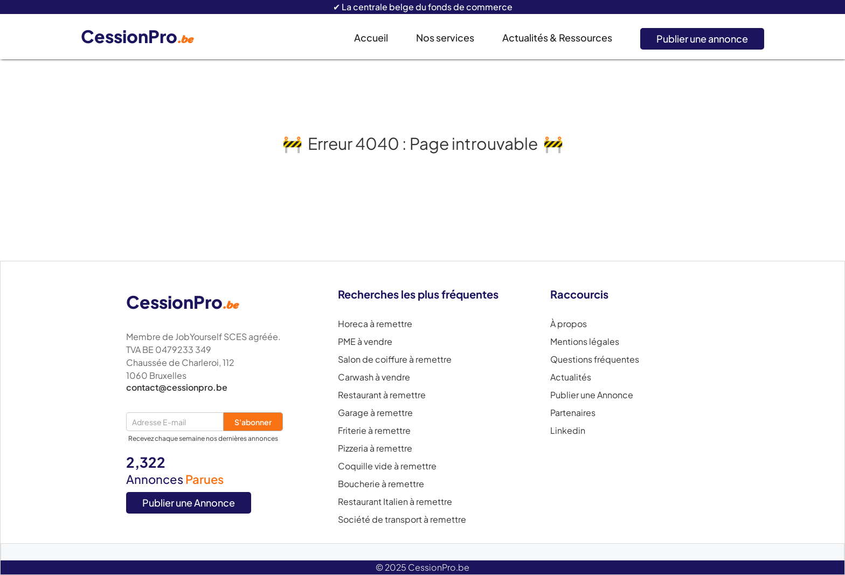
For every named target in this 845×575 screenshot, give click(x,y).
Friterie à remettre (374, 430)
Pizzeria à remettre (375, 448)
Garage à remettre (375, 413)
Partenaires (572, 413)
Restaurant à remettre (382, 395)
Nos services (445, 37)
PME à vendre (365, 342)
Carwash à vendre (374, 377)
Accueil (371, 37)
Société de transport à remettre (402, 519)
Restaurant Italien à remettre (395, 502)
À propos (568, 324)
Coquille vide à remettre (387, 466)
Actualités (570, 377)
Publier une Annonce (188, 502)
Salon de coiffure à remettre (395, 359)
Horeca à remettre (375, 324)
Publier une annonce (702, 38)
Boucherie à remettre (381, 484)
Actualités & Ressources (557, 37)
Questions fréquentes (594, 359)
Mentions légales (584, 342)
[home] (145, 37)
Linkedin (567, 430)
